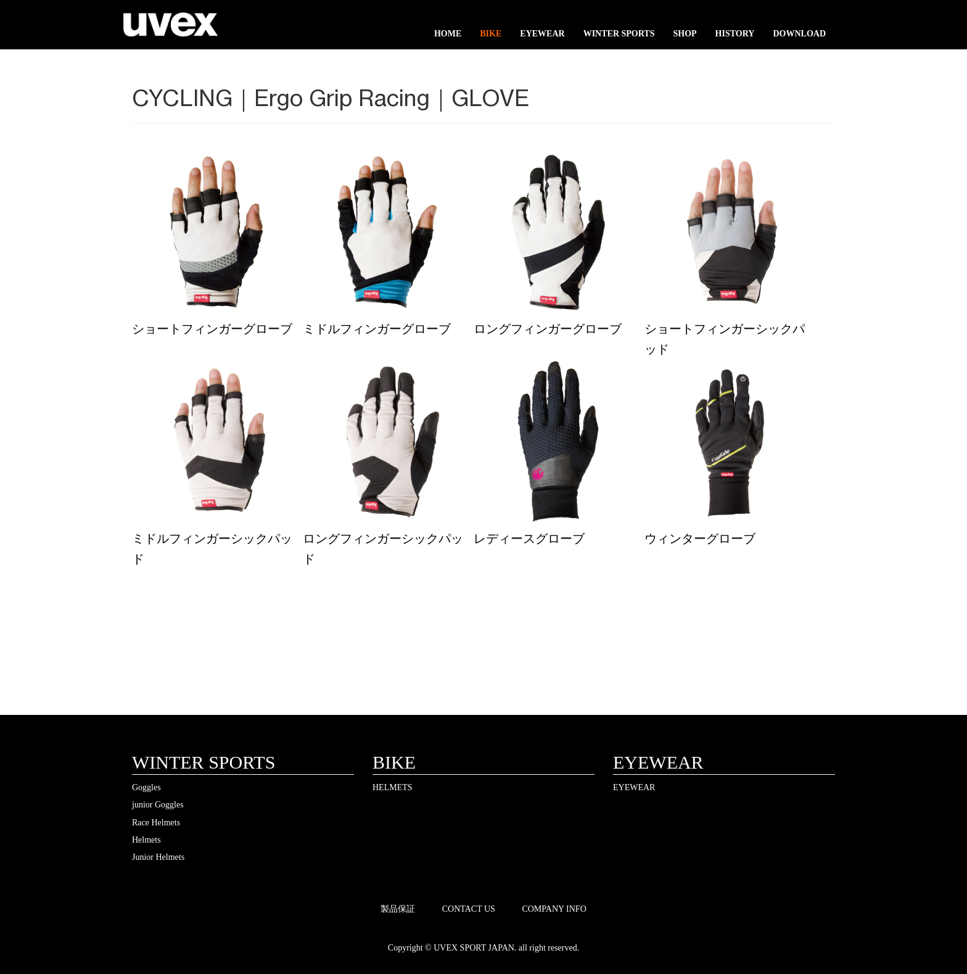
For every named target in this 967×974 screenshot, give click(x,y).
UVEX (170, 27)
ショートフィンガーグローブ (212, 329)
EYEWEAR (542, 33)
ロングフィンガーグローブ (548, 329)
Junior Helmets (158, 857)
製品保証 (398, 909)
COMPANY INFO (554, 909)
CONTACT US (468, 909)
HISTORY (735, 33)
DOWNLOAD (799, 33)
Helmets (146, 839)
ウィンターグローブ (699, 538)
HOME (447, 33)
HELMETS (392, 787)
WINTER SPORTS (619, 33)
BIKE (490, 33)
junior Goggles (158, 804)
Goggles (146, 787)
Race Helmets (156, 822)
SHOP (684, 33)
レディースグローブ (529, 538)
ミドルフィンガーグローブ (377, 329)
